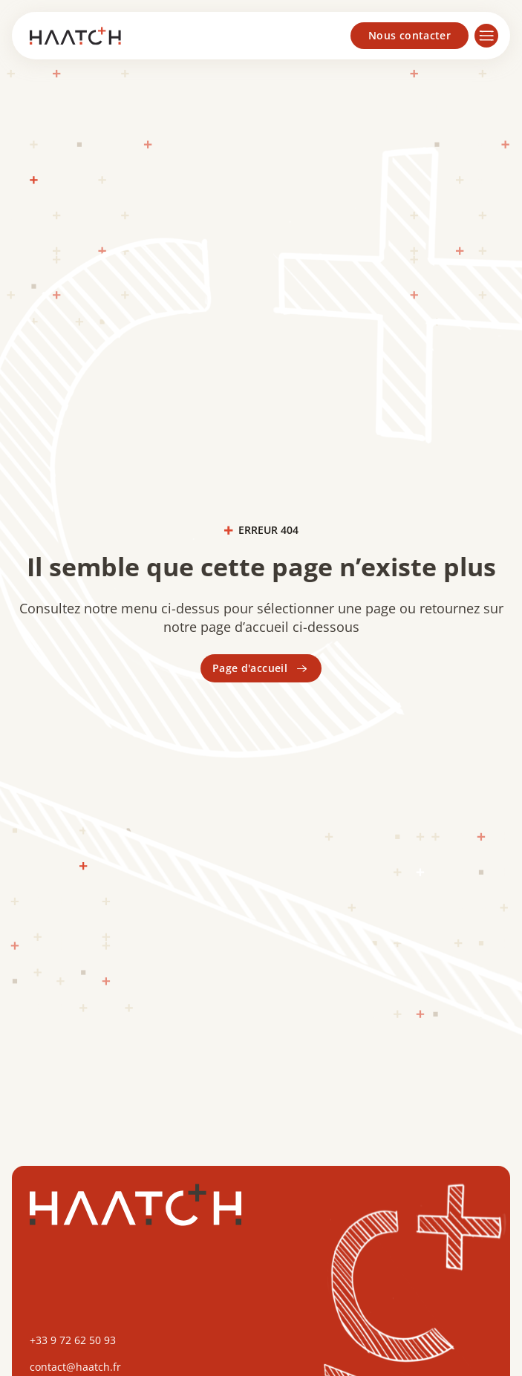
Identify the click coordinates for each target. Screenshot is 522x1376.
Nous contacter (409, 35)
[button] (489, 35)
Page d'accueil (261, 668)
